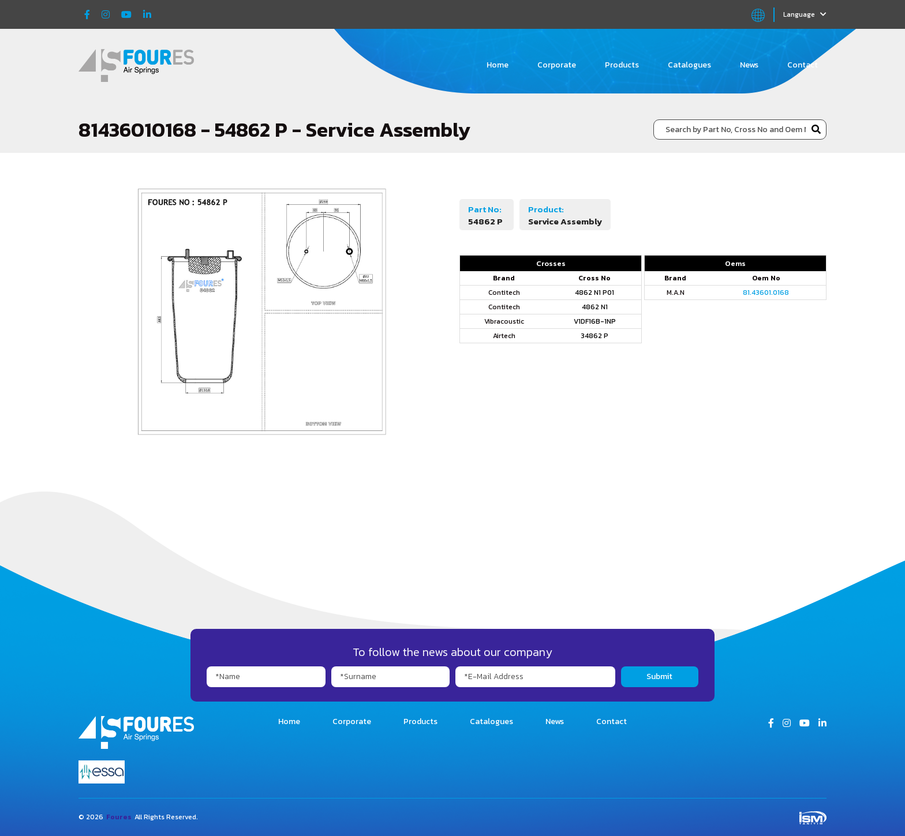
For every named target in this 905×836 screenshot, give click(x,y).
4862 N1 (595, 307)
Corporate (556, 65)
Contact (802, 65)
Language (805, 14)
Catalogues (689, 65)
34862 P (594, 336)
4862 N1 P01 (594, 292)
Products (622, 65)
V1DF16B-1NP (595, 321)
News (749, 65)
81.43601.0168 (766, 292)
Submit (659, 676)
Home (497, 65)
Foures (119, 817)
